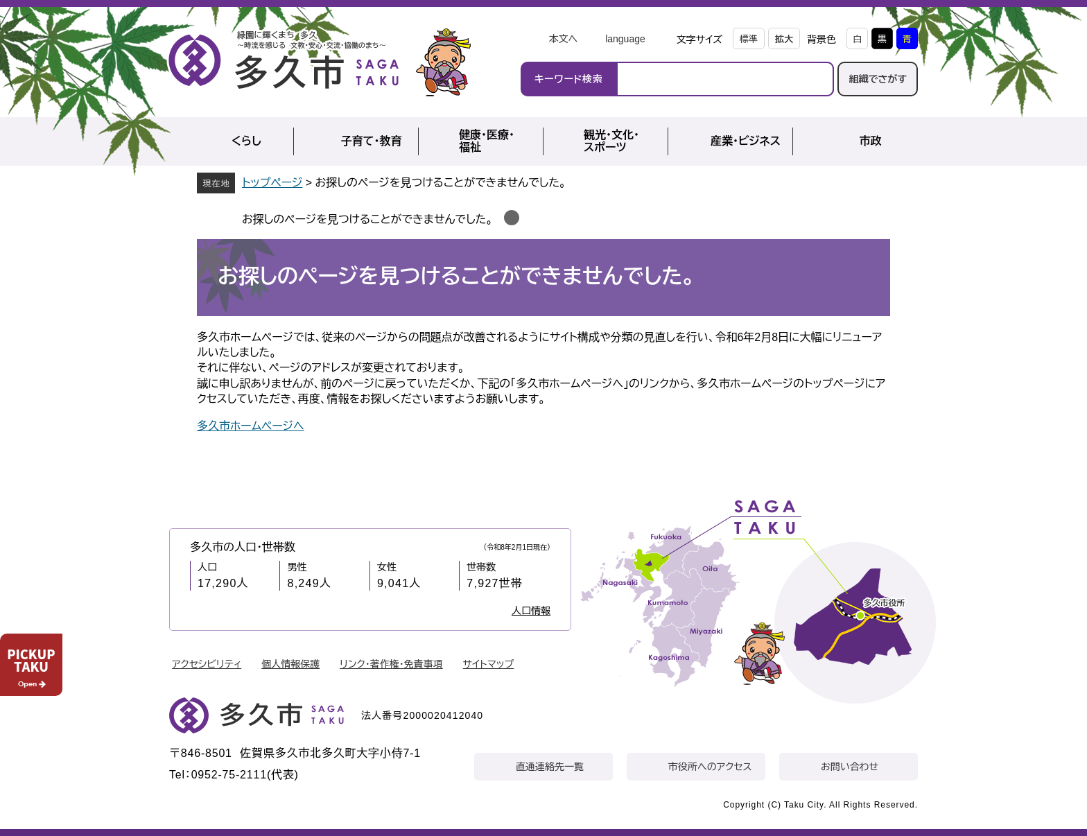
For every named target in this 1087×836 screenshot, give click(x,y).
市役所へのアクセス (709, 766)
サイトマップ (488, 664)
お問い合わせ (849, 766)
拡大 (784, 39)
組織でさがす (878, 79)
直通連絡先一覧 (550, 766)
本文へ (562, 38)
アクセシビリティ (206, 664)
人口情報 (531, 610)
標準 (749, 39)
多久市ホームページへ (250, 426)
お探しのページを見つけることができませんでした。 (367, 219)
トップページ (272, 183)
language (625, 38)
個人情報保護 (290, 664)
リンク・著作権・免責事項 (391, 664)
